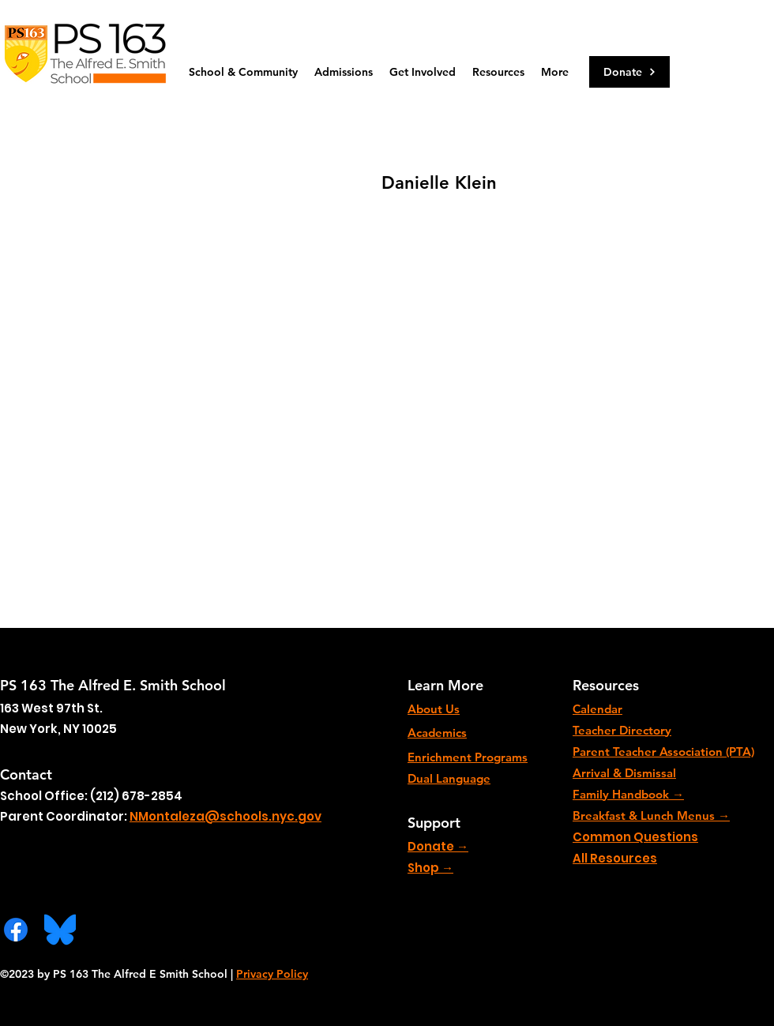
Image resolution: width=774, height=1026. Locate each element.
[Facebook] (16, 929)
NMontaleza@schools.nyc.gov (225, 816)
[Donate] (629, 72)
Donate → (438, 846)
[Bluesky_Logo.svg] (60, 929)
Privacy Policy (272, 974)
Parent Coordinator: (65, 816)
